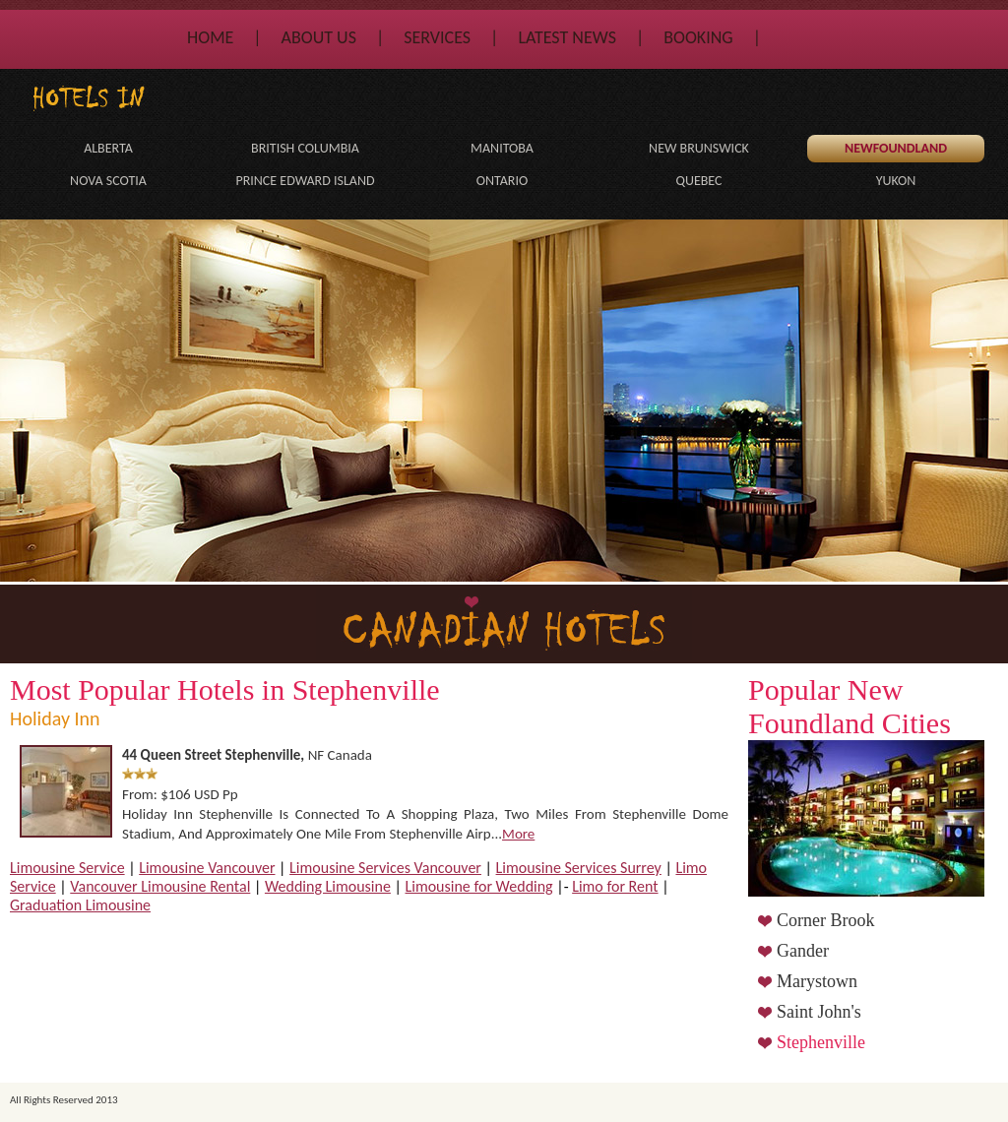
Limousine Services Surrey (579, 867)
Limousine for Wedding (479, 886)
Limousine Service (67, 867)
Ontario (502, 180)
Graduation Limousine (80, 905)
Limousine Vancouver (207, 867)
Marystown (817, 981)
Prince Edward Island (304, 180)
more (518, 833)
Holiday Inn (55, 718)
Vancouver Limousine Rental (160, 886)
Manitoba (502, 148)
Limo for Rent (615, 886)
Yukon (896, 180)
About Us (319, 37)
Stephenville (821, 1042)
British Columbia (305, 148)
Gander (803, 951)
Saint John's (819, 1012)
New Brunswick (699, 148)
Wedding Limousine (328, 886)
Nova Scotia (108, 180)
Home (210, 37)
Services (437, 37)
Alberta (108, 148)
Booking (698, 37)
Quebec (699, 180)
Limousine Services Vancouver (385, 867)
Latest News (567, 37)
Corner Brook (825, 920)
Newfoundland (896, 148)
